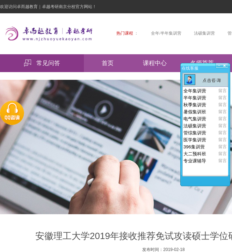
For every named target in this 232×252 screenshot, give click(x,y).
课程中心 (155, 63)
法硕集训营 (204, 33)
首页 (108, 63)
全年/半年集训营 (166, 33)
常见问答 (42, 62)
